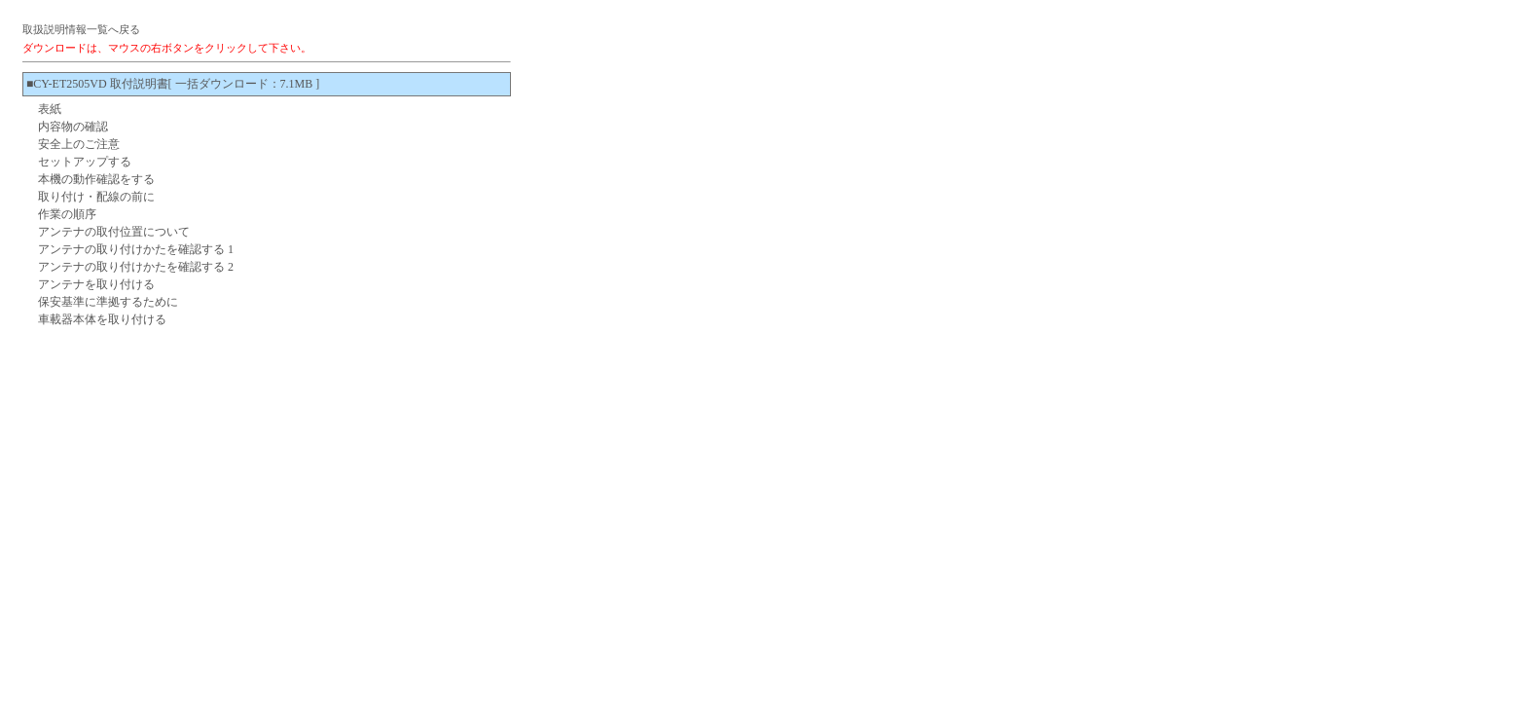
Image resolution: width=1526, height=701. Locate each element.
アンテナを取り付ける (96, 284)
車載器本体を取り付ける (102, 319)
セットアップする (84, 161)
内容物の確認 (73, 126)
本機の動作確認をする (96, 179)
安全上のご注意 (79, 144)
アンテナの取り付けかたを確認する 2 (136, 267)
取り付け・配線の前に (96, 196)
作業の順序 (67, 214)
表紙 (49, 109)
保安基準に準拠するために (108, 302)
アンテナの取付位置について (114, 232)
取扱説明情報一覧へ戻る (81, 29)
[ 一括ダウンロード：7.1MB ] (244, 84)
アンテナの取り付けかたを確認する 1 (136, 249)
